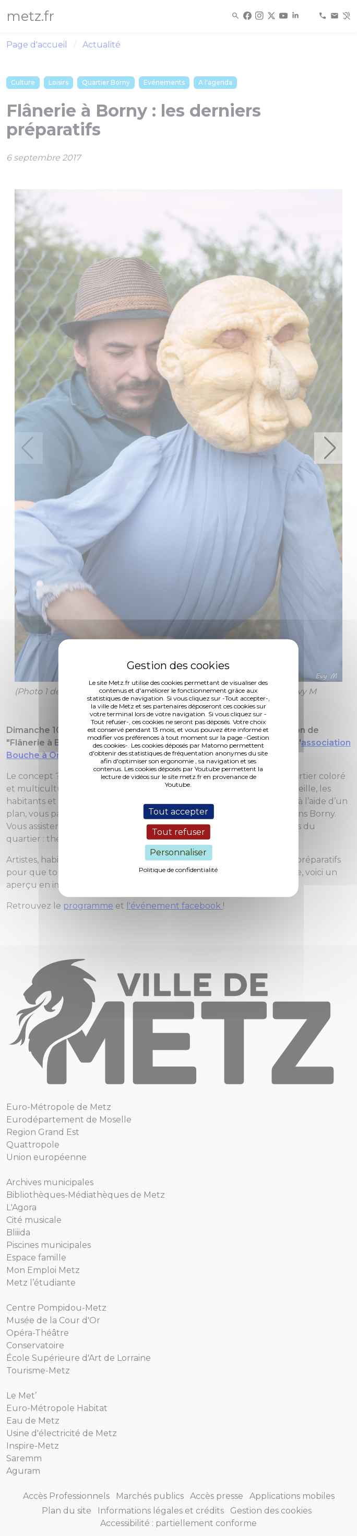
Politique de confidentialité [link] (178, 869)
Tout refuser (178, 832)
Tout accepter (178, 812)
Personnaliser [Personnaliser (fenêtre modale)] (178, 852)
